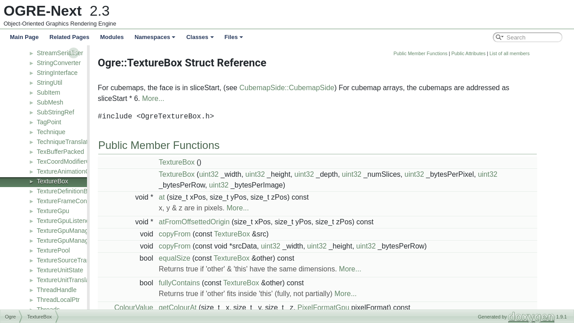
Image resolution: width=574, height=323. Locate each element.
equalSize (225, 258)
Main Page (24, 37)
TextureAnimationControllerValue (82, 171)
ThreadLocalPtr (58, 299)
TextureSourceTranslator (71, 260)
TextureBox (52, 181)
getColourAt (229, 307)
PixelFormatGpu (374, 307)
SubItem (48, 92)
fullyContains (230, 283)
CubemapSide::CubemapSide (338, 88)
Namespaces (155, 37)
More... (204, 98)
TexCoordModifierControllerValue (83, 161)
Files (234, 37)
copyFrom (226, 234)
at (213, 197)
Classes (199, 37)
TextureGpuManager (65, 230)
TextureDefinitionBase (67, 191)
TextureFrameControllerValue (77, 201)
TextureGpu (53, 210)
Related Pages (69, 37)
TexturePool (53, 250)
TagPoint (49, 122)
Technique (51, 131)
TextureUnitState (60, 270)
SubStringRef (55, 112)
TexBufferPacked (60, 151)
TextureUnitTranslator (66, 280)
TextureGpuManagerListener (76, 240)
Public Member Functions (472, 53)
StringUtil (49, 82)
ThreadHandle (57, 289)
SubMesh (50, 102)
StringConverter (59, 62)
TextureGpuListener (64, 220)
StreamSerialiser (60, 53)
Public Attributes (519, 53)
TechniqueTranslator (65, 141)
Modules (112, 37)
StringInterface (57, 72)
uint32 (260, 174)
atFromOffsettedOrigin (245, 222)
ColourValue (184, 307)
